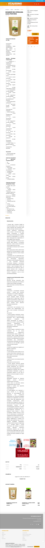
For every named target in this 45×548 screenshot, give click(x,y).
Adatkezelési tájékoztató (26, 535)
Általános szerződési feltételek (27, 534)
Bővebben (7, 215)
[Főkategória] (7, 9)
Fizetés (23, 537)
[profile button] (37, 4)
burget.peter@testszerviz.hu (37, 521)
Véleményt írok (22, 478)
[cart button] (39, 4)
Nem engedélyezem (30, 546)
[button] (29, 47)
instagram (33, 524)
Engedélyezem (37, 546)
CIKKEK (41, 0)
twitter (35, 524)
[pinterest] (8, 15)
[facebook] (6, 15)
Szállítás (24, 538)
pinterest (36, 524)
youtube (38, 524)
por (38, 464)
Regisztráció (4, 534)
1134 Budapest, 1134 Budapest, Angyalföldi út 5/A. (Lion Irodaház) (32, 518)
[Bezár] (44, 1)
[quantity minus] (28, 34)
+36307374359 (39, 519)
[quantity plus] (30, 34)
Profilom (3, 535)
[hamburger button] (6, 4)
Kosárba (35, 34)
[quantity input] (29, 34)
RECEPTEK (38, 0)
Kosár (3, 537)
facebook (31, 524)
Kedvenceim (4, 538)
